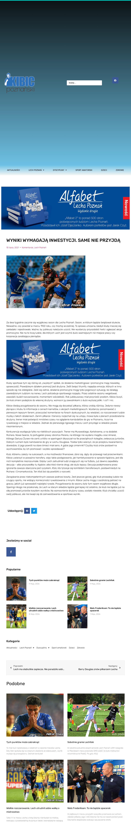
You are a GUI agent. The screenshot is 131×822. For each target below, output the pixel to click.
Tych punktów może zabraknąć (44, 581)
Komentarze (27, 247)
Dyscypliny (60, 170)
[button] (27, 511)
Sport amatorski (83, 170)
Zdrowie (120, 170)
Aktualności (13, 170)
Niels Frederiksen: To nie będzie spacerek (89, 809)
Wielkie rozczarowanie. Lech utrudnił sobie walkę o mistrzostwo (46, 610)
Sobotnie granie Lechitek (102, 581)
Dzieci (104, 170)
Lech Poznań (36, 170)
